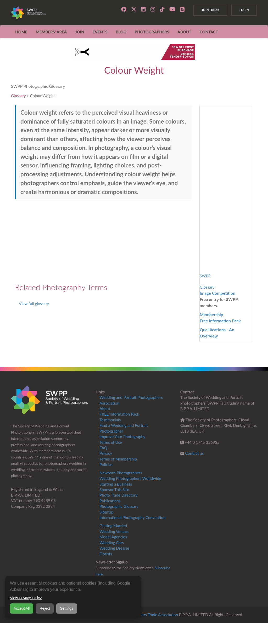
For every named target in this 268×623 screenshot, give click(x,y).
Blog (121, 32)
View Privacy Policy (26, 598)
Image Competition (217, 292)
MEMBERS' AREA (51, 32)
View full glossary (34, 303)
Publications (109, 500)
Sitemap (106, 512)
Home (21, 32)
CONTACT (209, 32)
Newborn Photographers (120, 472)
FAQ (103, 447)
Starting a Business (115, 484)
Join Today (209, 9)
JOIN (79, 32)
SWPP (205, 275)
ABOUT (184, 32)
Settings (66, 608)
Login (243, 9)
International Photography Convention (132, 517)
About (104, 408)
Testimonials (110, 419)
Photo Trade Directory (118, 495)
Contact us (194, 453)
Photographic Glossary (118, 506)
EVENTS (100, 32)
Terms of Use (110, 442)
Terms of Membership (118, 459)
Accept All (22, 608)
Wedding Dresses (114, 548)
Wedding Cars (111, 542)
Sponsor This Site (114, 489)
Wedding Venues (114, 531)
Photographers (152, 32)
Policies (105, 464)
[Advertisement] (103, 241)
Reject (45, 608)
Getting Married (113, 525)
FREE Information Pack (119, 414)
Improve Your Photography (122, 436)
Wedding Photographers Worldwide (130, 478)
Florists (105, 553)
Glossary (18, 95)
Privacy (105, 453)
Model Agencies (113, 536)
